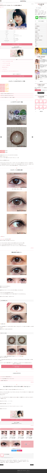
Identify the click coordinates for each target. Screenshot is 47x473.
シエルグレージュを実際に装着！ (6, 65)
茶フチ (28, 461)
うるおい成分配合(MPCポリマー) (12, 462)
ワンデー (36, 13)
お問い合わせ (28, 470)
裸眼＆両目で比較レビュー (5, 67)
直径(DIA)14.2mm (16, 461)
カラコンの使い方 (41, 21)
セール (41, 14)
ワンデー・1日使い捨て (3, 461)
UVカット (44, 14)
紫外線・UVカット (24, 461)
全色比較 (39, 14)
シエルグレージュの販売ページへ (17, 44)
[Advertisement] (41, 118)
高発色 (39, 13)
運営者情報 (18, 470)
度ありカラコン (7, 461)
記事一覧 (21, 470)
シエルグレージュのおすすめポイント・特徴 (7, 61)
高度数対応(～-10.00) (3, 462)
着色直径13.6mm (20, 461)
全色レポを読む (17, 76)
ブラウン (45, 13)
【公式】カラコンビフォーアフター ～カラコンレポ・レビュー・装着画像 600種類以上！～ (23, 1)
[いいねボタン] (26, 444)
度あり (36, 14)
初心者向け (42, 13)
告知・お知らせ (24, 470)
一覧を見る (41, 81)
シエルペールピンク (17, 356)
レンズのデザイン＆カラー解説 (6, 63)
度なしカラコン (11, 461)
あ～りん (8, 454)
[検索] (41, 8)
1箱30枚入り (7, 462)
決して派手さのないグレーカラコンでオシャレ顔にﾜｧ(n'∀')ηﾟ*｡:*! (10, 71)
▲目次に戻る (32, 425)
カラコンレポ (18, 462)
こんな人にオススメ (4, 69)
